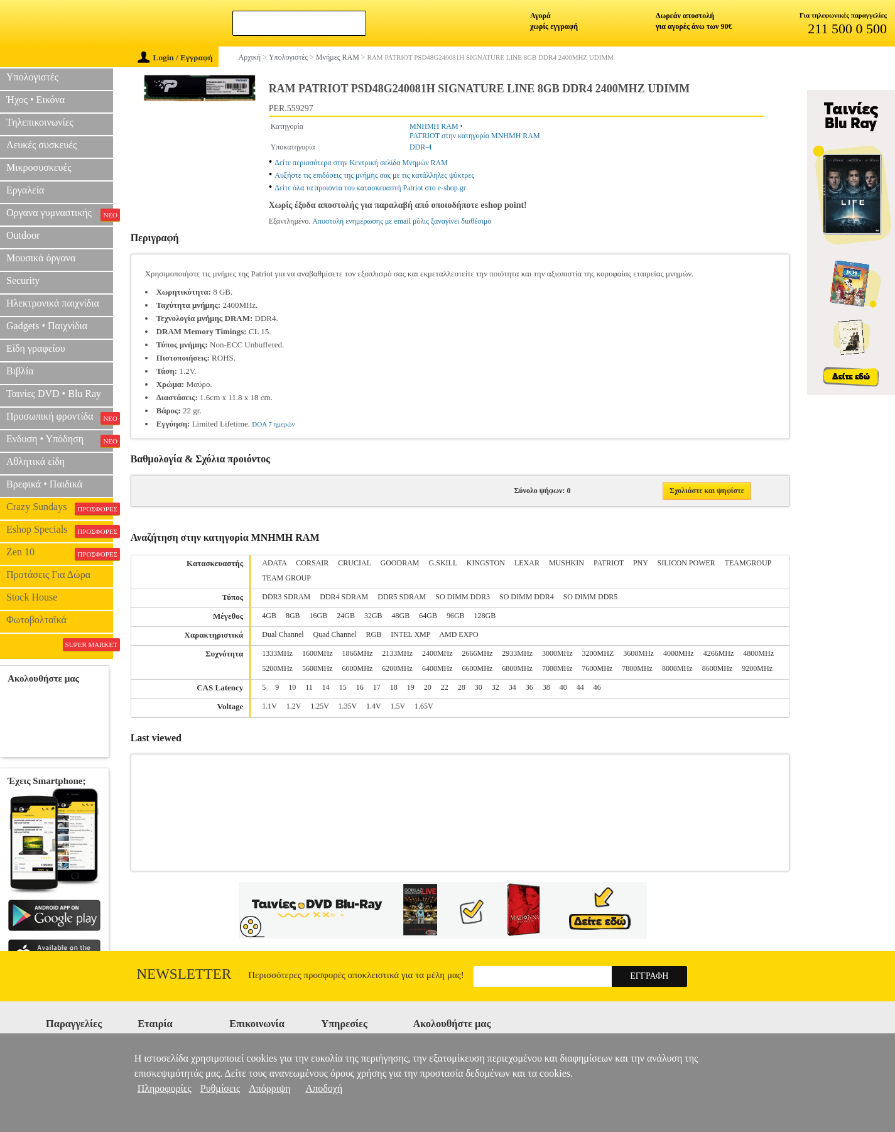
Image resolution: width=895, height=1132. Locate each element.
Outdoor (23, 235)
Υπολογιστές (32, 77)
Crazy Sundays (59, 508)
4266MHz (718, 653)
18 (394, 687)
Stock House (31, 597)
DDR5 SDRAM (401, 596)
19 (411, 687)
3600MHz (638, 653)
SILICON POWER (686, 562)
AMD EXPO (458, 634)
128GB (485, 615)
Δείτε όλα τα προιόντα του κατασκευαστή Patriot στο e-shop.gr (370, 187)
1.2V (293, 706)
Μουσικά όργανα (40, 258)
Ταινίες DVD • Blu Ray (53, 393)
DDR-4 (420, 147)
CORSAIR (312, 562)
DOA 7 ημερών (273, 424)
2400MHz (437, 653)
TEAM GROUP (286, 578)
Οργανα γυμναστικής (59, 214)
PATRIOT (609, 562)
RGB (374, 634)
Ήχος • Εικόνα (35, 99)
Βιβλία (20, 371)
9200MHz (757, 668)
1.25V (319, 706)
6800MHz (517, 668)
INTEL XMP (410, 634)
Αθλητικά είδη (35, 461)
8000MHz (677, 668)
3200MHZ (598, 653)
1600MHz (317, 653)
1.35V (348, 706)
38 (546, 687)
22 (444, 687)
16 (360, 687)
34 (512, 687)
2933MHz (517, 653)
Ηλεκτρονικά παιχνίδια (52, 303)
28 (461, 687)
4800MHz (758, 653)
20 (427, 687)
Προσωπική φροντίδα (59, 418)
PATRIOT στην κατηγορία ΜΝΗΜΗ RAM (475, 135)
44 (580, 687)
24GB (346, 615)
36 (529, 687)
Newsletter (184, 974)
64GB (428, 615)
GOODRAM (400, 562)
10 (292, 687)
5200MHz (277, 668)
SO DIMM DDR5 (590, 596)
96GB (456, 615)
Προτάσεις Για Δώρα (48, 574)
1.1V (269, 706)
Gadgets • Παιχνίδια (46, 325)
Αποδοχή (324, 1088)
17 (377, 687)
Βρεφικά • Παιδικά (44, 484)
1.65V (424, 706)
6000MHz (357, 668)
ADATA (274, 562)
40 (563, 687)
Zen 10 (59, 553)
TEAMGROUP (748, 562)
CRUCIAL (354, 562)
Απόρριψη (269, 1088)
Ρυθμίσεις (220, 1088)
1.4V (373, 706)
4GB (269, 615)
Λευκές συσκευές (41, 144)
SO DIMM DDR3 (462, 596)
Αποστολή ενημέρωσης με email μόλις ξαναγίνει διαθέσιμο (401, 221)
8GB (293, 615)
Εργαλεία (25, 190)
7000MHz (557, 668)
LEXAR (527, 562)
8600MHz (717, 668)
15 (343, 687)
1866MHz (357, 653)
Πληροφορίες (165, 1088)
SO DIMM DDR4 (526, 596)
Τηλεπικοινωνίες (39, 122)
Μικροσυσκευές (39, 167)
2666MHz (477, 653)
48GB (401, 615)
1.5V (398, 706)
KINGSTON (486, 562)
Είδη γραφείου (35, 348)
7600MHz (597, 668)
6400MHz (437, 668)
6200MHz (397, 668)
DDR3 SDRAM (286, 596)
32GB (373, 615)
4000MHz (678, 653)
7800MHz (637, 668)
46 (597, 687)
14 (326, 687)
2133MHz (397, 653)
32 (495, 687)
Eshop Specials (59, 531)
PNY (640, 562)
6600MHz (477, 668)
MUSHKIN (566, 562)
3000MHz (557, 653)
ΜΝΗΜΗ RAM (434, 126)
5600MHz (317, 668)
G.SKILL (443, 562)
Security (23, 280)
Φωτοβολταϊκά (36, 619)
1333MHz (277, 653)
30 (478, 687)
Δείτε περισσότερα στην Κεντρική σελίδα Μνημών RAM (361, 162)
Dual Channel (282, 634)
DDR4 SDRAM (344, 596)
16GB (319, 615)
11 (309, 687)
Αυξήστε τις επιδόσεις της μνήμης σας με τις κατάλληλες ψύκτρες (374, 175)
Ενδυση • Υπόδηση (59, 440)
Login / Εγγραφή (175, 57)
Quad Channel (335, 634)
